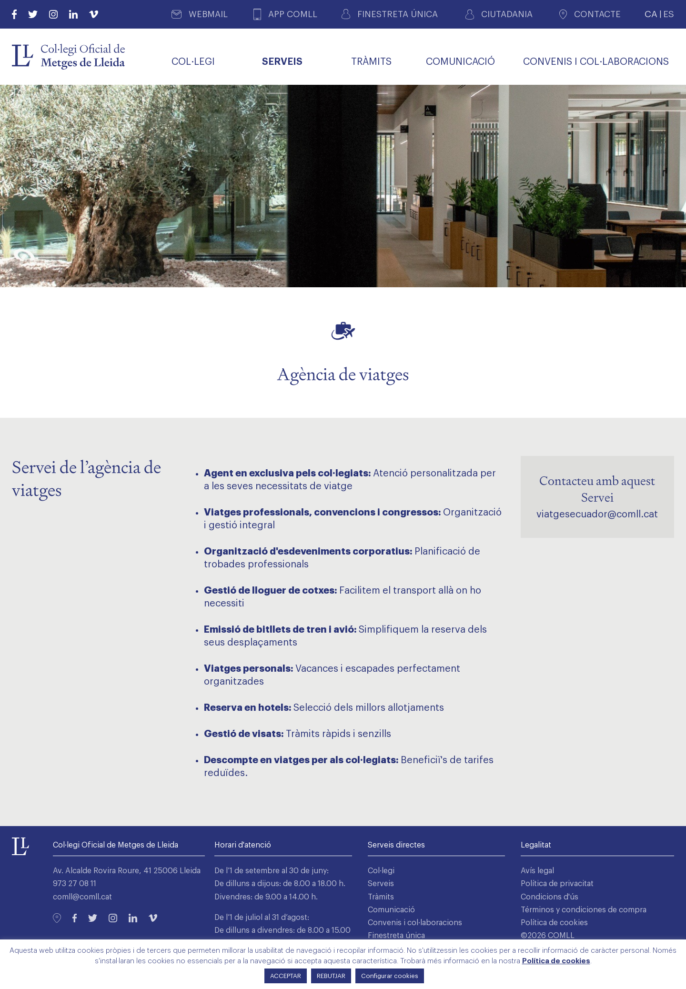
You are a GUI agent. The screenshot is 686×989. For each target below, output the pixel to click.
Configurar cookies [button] (389, 976)
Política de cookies (554, 923)
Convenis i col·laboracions (415, 923)
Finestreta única (396, 935)
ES (668, 14)
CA (651, 14)
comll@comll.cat (82, 897)
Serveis (381, 884)
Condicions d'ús (549, 897)
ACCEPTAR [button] (285, 976)
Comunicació (391, 910)
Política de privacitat (557, 884)
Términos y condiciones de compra (583, 910)
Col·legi (381, 871)
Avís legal (537, 871)
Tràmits (381, 897)
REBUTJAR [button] (331, 976)
